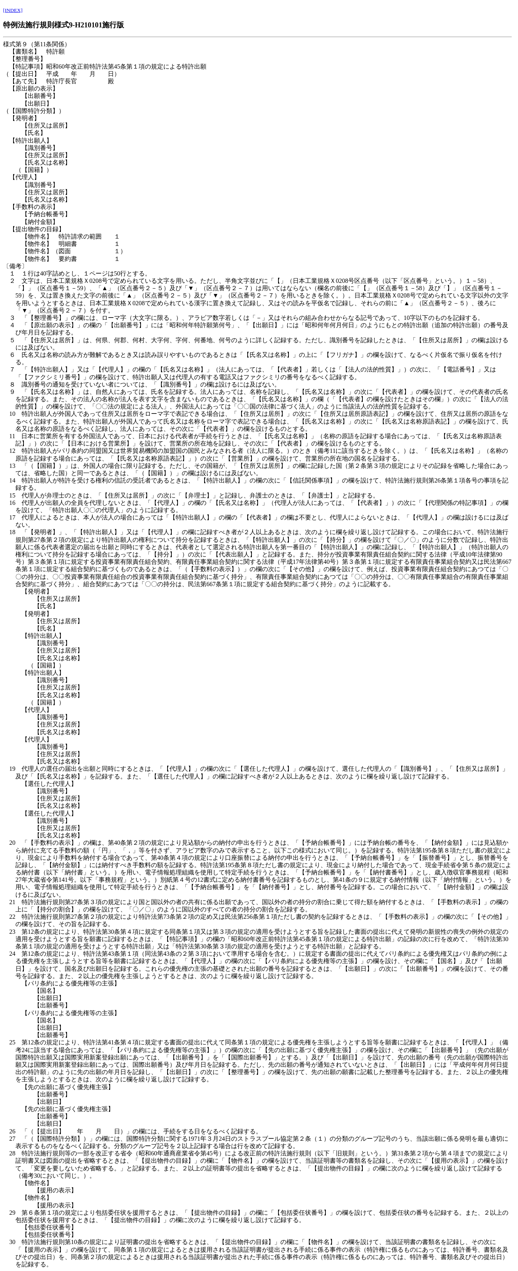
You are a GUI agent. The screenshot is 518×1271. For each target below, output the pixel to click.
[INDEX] (12, 10)
